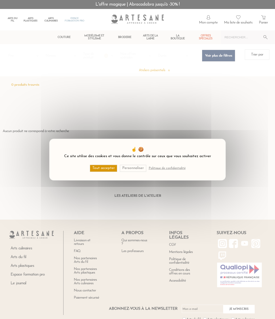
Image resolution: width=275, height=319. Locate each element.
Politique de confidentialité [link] (167, 168)
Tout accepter (103, 168)
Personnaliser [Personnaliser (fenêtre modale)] (133, 168)
